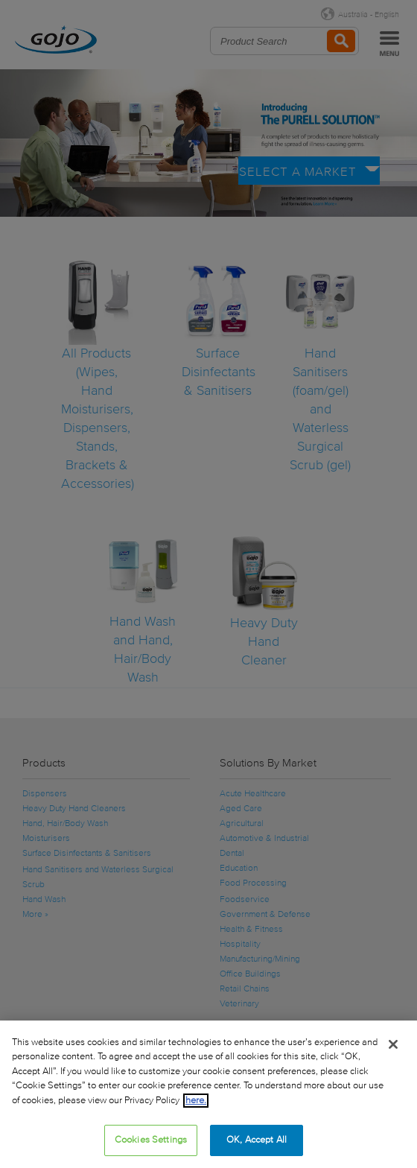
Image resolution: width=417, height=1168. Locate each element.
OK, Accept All (256, 1140)
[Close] (393, 1044)
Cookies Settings (151, 1140)
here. (195, 1100)
